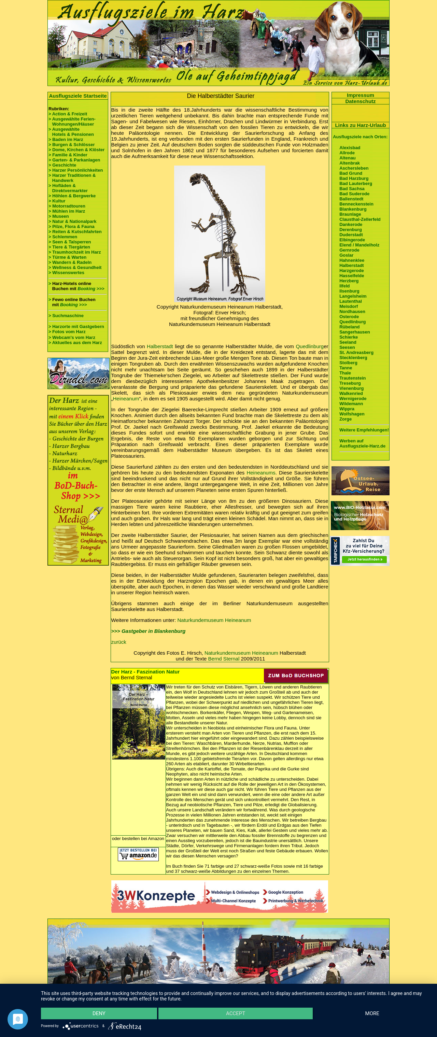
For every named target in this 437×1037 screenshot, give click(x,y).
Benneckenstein (356, 204)
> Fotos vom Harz (67, 331)
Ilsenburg (349, 291)
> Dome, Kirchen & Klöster (76, 149)
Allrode (347, 152)
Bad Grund (350, 173)
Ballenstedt (351, 198)
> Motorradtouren (66, 206)
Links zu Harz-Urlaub (360, 125)
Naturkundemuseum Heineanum (214, 620)
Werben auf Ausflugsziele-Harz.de (362, 443)
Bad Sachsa (352, 188)
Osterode (349, 316)
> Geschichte (62, 165)
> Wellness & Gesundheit (74, 267)
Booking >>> (90, 288)
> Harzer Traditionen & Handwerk (72, 178)
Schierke (348, 337)
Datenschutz (360, 101)
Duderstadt (351, 234)
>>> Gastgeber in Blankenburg (148, 631)
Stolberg (348, 362)
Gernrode (349, 250)
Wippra (346, 408)
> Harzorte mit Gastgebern (76, 326)
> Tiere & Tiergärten (69, 247)
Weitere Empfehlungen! (364, 429)
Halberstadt (160, 346)
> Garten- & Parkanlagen (74, 159)
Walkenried (351, 393)
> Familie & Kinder (67, 154)
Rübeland (349, 326)
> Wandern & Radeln (69, 262)
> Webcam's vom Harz (71, 337)
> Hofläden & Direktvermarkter (68, 188)
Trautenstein (352, 378)
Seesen (347, 347)
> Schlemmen (62, 236)
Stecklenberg (353, 357)
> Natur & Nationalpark (72, 221)
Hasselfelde (351, 275)
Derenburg (350, 229)
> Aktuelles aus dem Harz (75, 342)
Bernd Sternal (224, 659)
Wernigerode (352, 398)
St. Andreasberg (356, 352)
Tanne (345, 367)
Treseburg (350, 383)
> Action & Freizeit (67, 113)
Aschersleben (353, 168)
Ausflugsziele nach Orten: (360, 136)
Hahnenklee (351, 260)
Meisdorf (348, 306)
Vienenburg (351, 388)
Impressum (360, 95)
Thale (345, 372)
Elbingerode (352, 239)
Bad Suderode (354, 193)
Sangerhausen (354, 332)
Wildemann (351, 403)
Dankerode (350, 224)
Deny (99, 1013)
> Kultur (56, 200)
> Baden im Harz (65, 139)
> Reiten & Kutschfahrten (75, 231)
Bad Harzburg (353, 178)
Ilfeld (344, 285)
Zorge (345, 419)
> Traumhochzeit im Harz (74, 252)
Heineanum (126, 398)
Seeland (347, 342)
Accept (235, 1013)
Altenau (347, 157)
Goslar (346, 255)
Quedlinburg (310, 346)
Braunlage (350, 214)
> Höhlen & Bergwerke (72, 195)
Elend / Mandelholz (359, 244)
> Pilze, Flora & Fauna (71, 226)
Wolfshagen (351, 413)
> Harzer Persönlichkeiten (75, 170)
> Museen (58, 216)
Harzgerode (351, 270)
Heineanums (260, 472)
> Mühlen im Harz (66, 211)
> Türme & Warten (67, 257)
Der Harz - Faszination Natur (145, 671)
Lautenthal (350, 301)
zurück (118, 642)
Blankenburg (352, 209)
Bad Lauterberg (355, 183)
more (372, 1013)
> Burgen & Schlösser (71, 144)
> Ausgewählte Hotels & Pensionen (71, 132)
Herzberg (348, 280)
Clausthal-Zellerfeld (360, 219)
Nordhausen (352, 311)
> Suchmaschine (66, 315)
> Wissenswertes (66, 272)
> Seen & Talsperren (69, 241)
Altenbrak (349, 163)
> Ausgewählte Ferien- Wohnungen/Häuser (72, 121)
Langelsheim (352, 296)
